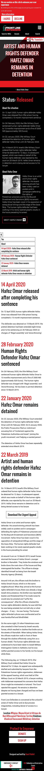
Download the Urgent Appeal (22, 515)
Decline (18, 19)
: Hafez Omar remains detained (15, 264)
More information (8, 14)
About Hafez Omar (23, 89)
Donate (16, 34)
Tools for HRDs (6, 34)
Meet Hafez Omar (13, 220)
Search (37, 34)
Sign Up (22, 740)
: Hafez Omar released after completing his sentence (16, 250)
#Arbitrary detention (31, 718)
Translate (38, 39)
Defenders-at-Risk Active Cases (33, 764)
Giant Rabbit (29, 754)
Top (2, 239)
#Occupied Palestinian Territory (20, 716)
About (3, 243)
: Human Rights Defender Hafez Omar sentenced (16, 257)
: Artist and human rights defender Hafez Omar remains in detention (16, 272)
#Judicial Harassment (13, 718)
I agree (6, 19)
